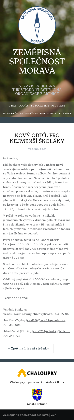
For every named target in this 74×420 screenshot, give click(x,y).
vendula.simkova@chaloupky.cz (27, 314)
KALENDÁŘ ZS (29, 113)
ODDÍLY (24, 105)
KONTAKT (65, 113)
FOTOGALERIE (40, 105)
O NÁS (12, 105)
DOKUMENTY (48, 113)
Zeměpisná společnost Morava (26, 415)
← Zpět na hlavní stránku (28, 348)
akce (43, 148)
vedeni (33, 148)
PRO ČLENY (58, 105)
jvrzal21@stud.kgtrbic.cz (51, 331)
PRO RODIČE (10, 113)
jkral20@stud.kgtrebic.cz (45, 320)
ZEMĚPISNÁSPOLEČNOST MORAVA (37, 61)
